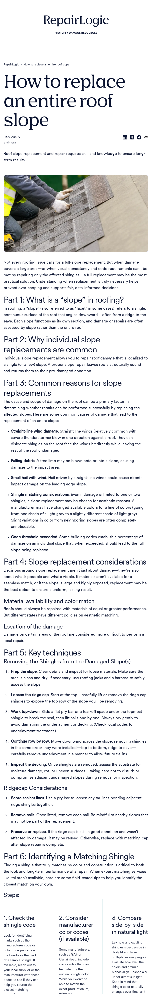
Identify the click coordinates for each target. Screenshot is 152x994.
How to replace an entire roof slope (46, 64)
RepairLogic (11, 64)
